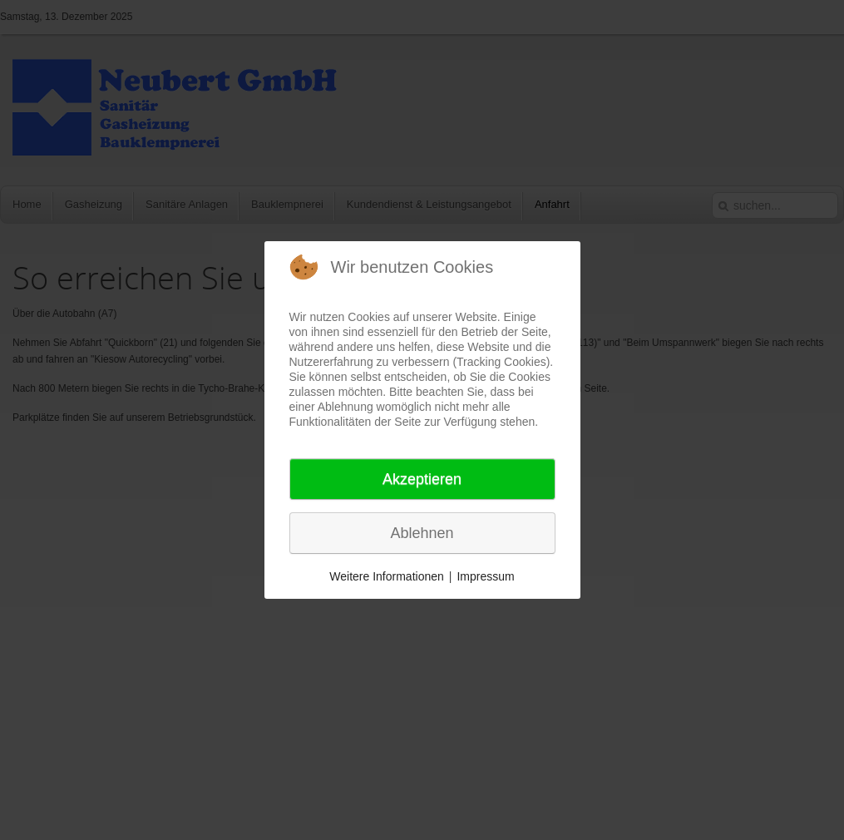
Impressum (485, 576)
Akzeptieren (422, 479)
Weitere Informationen (386, 576)
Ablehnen (421, 533)
